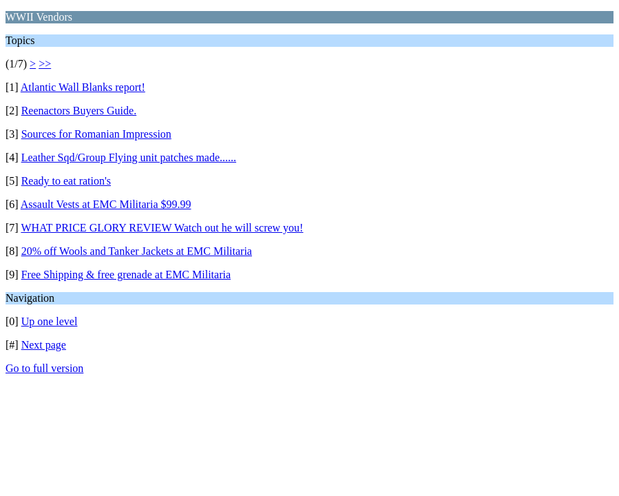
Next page (43, 345)
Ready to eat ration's (66, 181)
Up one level (49, 321)
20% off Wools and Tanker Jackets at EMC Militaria (136, 251)
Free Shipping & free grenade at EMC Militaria (126, 274)
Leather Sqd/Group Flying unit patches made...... (128, 157)
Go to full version (44, 368)
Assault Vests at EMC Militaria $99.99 (106, 204)
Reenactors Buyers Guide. (79, 110)
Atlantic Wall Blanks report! (83, 87)
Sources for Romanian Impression (96, 134)
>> (45, 64)
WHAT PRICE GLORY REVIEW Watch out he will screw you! (162, 228)
